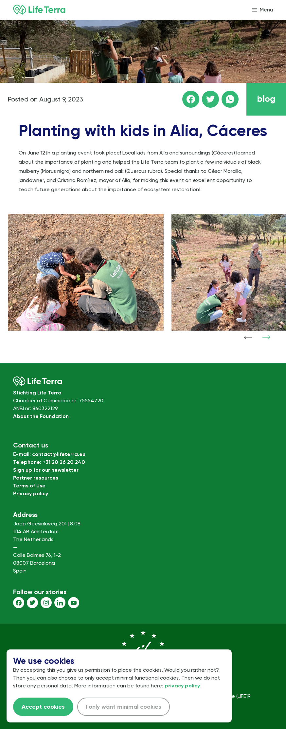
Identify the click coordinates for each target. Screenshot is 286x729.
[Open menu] (262, 10)
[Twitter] (32, 602)
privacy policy (182, 686)
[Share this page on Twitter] (210, 99)
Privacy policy (30, 493)
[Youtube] (73, 602)
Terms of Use (29, 486)
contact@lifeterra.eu (58, 454)
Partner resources (35, 478)
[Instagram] (46, 602)
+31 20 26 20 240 (64, 462)
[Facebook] (18, 602)
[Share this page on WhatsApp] (230, 99)
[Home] (39, 10)
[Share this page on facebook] (190, 99)
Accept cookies (43, 706)
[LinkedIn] (59, 602)
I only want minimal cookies (123, 706)
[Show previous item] (248, 337)
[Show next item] (266, 337)
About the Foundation (41, 416)
